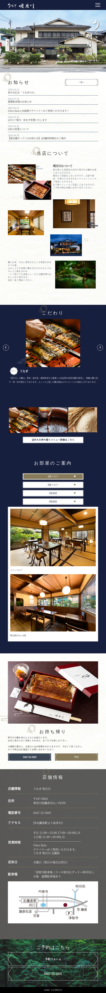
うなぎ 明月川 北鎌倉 (46, 853)
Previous (6, 348)
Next (100, 348)
